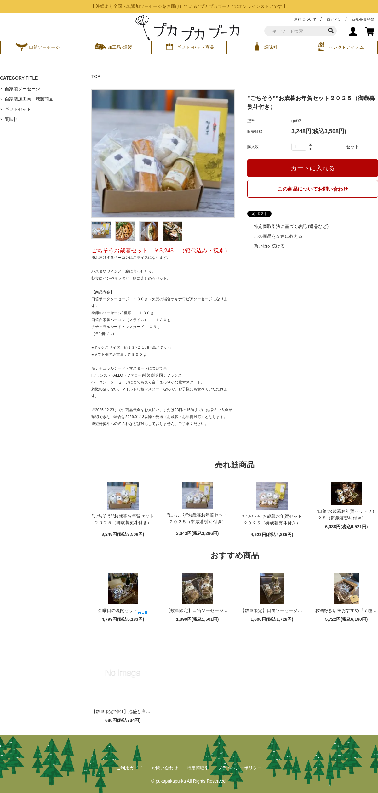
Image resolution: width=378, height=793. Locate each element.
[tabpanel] (163, 153)
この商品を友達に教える (277, 236)
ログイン (334, 19)
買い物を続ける (269, 245)
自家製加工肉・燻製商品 (29, 98)
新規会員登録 (363, 19)
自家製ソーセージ (22, 88)
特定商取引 (198, 767)
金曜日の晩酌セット (123, 610)
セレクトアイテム (346, 47)
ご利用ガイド (129, 767)
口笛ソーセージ (44, 47)
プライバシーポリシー (240, 767)
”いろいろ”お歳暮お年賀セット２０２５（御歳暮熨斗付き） (272, 521)
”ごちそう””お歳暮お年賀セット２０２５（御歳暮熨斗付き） (123, 520)
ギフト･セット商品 (195, 47)
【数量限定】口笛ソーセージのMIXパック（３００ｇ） (300, 610)
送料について (305, 19)
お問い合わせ (165, 767)
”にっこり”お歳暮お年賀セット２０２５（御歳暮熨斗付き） (197, 520)
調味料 (271, 47)
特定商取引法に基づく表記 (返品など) (291, 226)
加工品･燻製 (120, 47)
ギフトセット (18, 109)
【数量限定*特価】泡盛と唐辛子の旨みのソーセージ (147, 711)
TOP (95, 76)
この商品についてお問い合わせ (313, 189)
